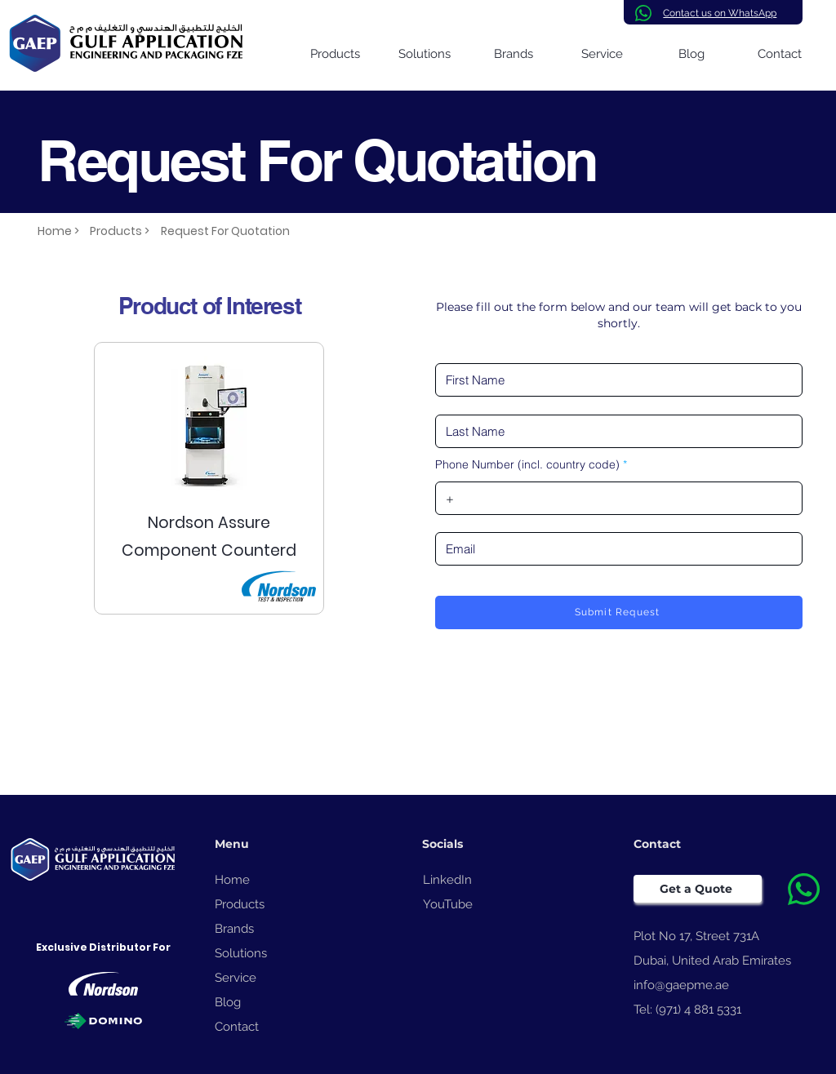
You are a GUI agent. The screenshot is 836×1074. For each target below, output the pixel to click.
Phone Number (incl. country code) (527, 464)
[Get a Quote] (698, 889)
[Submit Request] (619, 612)
